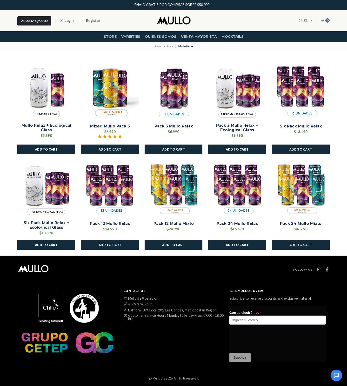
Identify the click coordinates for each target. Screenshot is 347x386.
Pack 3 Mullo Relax (173, 126)
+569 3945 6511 (138, 304)
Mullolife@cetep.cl (140, 298)
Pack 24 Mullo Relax (237, 223)
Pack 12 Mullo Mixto (173, 223)
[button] (46, 149)
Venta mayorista (199, 36)
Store (110, 36)
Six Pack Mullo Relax (301, 126)
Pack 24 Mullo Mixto (300, 223)
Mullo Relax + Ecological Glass (46, 127)
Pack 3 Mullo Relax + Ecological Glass (237, 127)
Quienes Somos (160, 36)
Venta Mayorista (34, 21)
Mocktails (232, 36)
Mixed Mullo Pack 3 (110, 126)
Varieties (130, 36)
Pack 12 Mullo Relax (110, 223)
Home (157, 46)
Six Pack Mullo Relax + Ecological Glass (46, 225)
